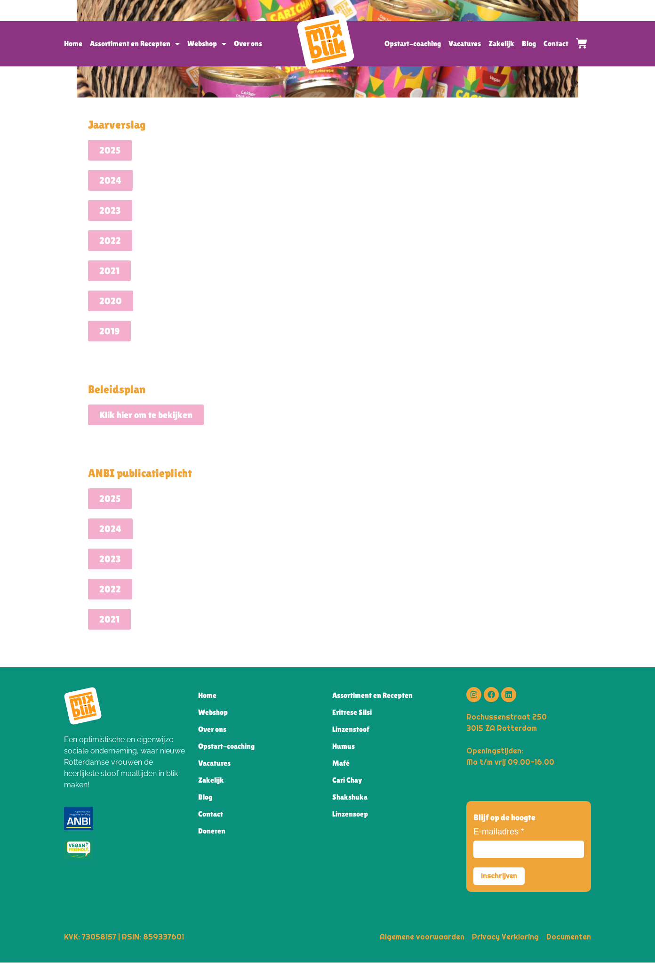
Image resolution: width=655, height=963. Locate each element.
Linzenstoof (350, 729)
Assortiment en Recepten (135, 44)
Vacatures (464, 43)
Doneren (211, 830)
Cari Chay (347, 780)
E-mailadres (498, 831)
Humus (343, 746)
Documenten (568, 937)
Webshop (206, 44)
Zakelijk (501, 43)
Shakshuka (349, 797)
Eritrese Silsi (352, 712)
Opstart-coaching (412, 43)
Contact (555, 43)
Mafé (341, 763)
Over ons (248, 43)
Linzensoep (350, 813)
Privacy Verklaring (505, 937)
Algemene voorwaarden (422, 937)
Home (73, 43)
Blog (529, 43)
